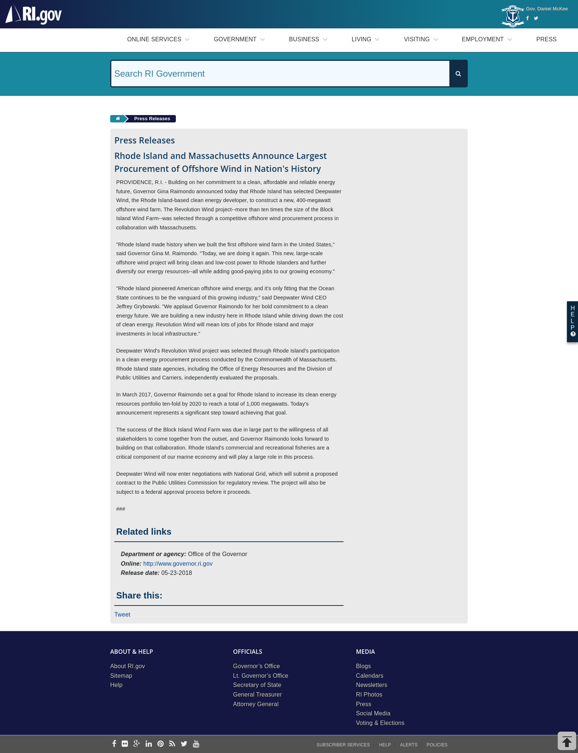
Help (116, 685)
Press (546, 39)
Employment (483, 39)
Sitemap (121, 676)
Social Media (373, 713)
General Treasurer (257, 694)
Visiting (417, 39)
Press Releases (152, 118)
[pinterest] (160, 744)
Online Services (154, 39)
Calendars (369, 676)
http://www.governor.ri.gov (178, 564)
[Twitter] (536, 18)
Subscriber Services (343, 744)
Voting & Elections (380, 723)
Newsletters (371, 685)
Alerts (408, 744)
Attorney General (256, 704)
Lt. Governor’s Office (260, 676)
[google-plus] (136, 744)
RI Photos (369, 694)
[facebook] (114, 744)
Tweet (122, 614)
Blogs (363, 666)
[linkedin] (149, 744)
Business (304, 39)
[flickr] (125, 744)
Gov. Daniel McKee (547, 8)
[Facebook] (527, 18)
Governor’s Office (256, 666)
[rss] (172, 744)
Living (361, 39)
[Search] (458, 73)
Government (235, 39)
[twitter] (184, 744)
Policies (437, 744)
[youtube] (196, 744)
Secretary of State (257, 685)
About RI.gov (127, 666)
